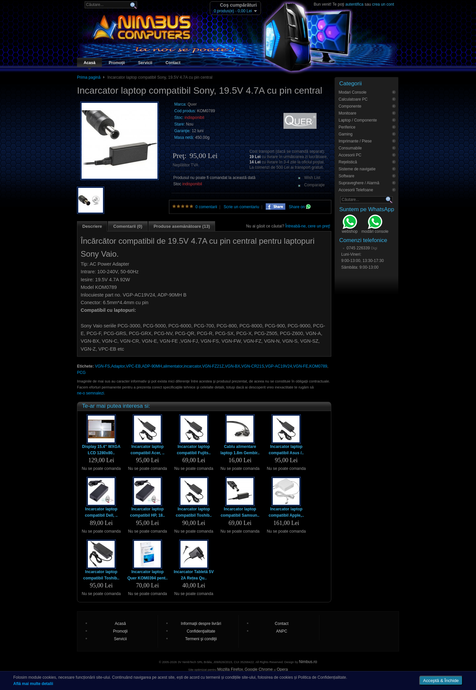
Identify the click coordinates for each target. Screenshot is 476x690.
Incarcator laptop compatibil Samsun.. (240, 512)
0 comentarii (206, 207)
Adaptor (118, 366)
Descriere (92, 226)
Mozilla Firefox (230, 669)
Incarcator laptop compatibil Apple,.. (286, 512)
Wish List (312, 177)
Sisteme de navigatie (357, 169)
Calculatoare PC (353, 99)
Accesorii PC (350, 155)
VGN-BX (232, 366)
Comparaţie (314, 185)
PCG (81, 372)
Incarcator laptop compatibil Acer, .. (147, 449)
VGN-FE (300, 366)
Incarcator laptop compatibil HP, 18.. (147, 512)
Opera (282, 669)
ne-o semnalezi (90, 393)
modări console (374, 225)
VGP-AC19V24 (278, 366)
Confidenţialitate (201, 631)
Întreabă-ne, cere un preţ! (307, 226)
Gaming (346, 134)
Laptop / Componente (358, 120)
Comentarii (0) (127, 226)
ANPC (281, 631)
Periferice (347, 127)
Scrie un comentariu (241, 207)
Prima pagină (89, 77)
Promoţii (117, 62)
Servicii (145, 62)
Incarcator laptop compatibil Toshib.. (193, 512)
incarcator (192, 366)
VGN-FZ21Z (213, 366)
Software (346, 176)
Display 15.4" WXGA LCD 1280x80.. (101, 449)
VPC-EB (133, 366)
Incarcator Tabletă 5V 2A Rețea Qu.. (194, 574)
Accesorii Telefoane (356, 190)
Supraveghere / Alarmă (359, 183)
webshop (349, 225)
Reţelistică (348, 162)
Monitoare (347, 113)
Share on (300, 207)
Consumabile (350, 148)
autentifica (354, 4)
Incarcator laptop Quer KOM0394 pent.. (147, 574)
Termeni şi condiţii (201, 639)
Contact (173, 62)
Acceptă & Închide (441, 680)
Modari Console (352, 92)
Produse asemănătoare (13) (182, 226)
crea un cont (383, 4)
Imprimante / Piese (355, 141)
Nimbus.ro (308, 661)
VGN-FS (102, 366)
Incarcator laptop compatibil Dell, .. (101, 512)
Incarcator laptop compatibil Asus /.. (286, 449)
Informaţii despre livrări (201, 623)
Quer (192, 104)
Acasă (89, 62)
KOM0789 (318, 366)
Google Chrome (259, 669)
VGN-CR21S (252, 366)
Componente (350, 106)
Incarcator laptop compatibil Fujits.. (194, 449)
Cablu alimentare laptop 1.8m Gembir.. (240, 449)
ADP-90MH (152, 366)
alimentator (173, 366)
